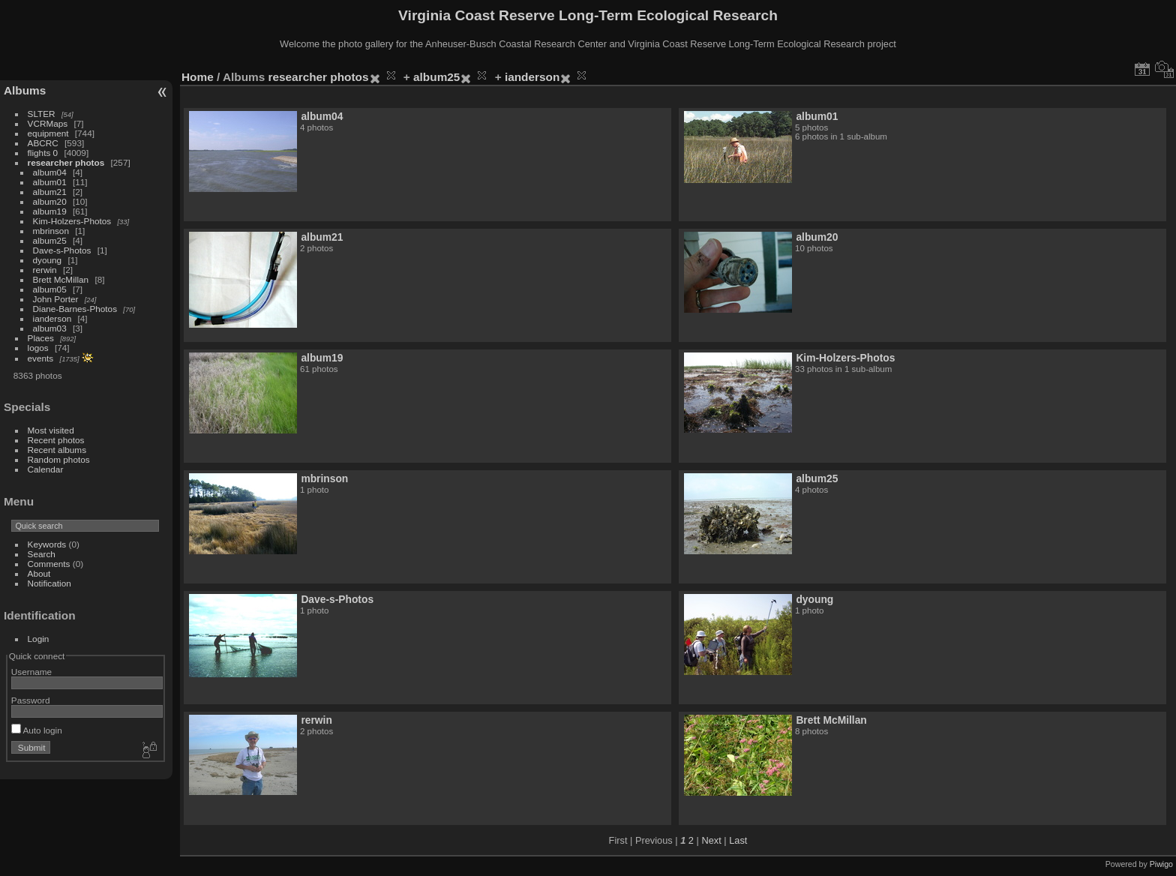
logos (38, 347)
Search (42, 554)
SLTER (42, 113)
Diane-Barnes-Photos (75, 309)
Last (738, 840)
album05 (50, 289)
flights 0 (43, 153)
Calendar (46, 469)
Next (711, 840)
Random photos (59, 459)
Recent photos (56, 440)
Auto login (36, 730)
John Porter (56, 299)
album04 (50, 172)
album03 (50, 328)
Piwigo (1161, 864)
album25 (50, 240)
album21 (50, 191)
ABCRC (43, 143)
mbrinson (51, 231)
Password (30, 700)
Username (31, 671)
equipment (48, 133)
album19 (50, 211)
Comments (49, 563)
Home (198, 76)
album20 (50, 201)
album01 (50, 182)
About (39, 573)
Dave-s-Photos (62, 250)
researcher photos (66, 162)
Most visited (51, 430)
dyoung (47, 260)
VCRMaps (48, 123)
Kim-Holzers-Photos (72, 221)
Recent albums (57, 449)
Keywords (47, 544)
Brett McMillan (61, 279)
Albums (25, 90)
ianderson (52, 318)
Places (41, 338)
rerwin (45, 269)
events (41, 358)
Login (39, 639)
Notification (49, 583)
